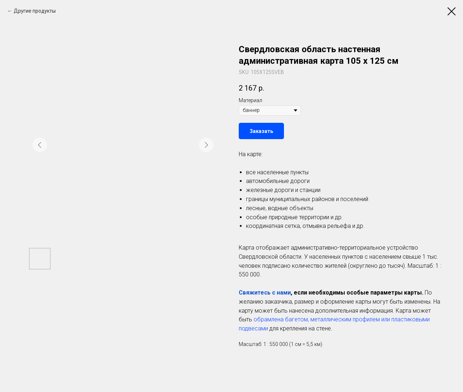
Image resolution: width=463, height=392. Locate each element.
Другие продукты (35, 11)
